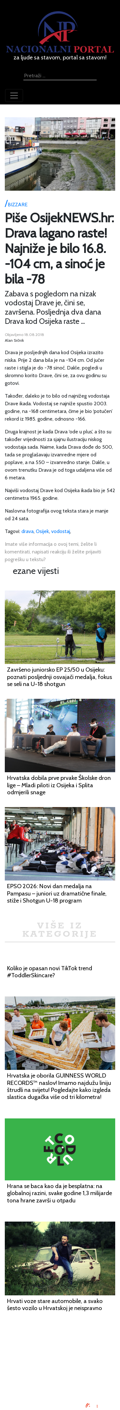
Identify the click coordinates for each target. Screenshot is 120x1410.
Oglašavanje (60, 1355)
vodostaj (60, 531)
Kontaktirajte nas (60, 1378)
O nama (60, 1370)
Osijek (42, 531)
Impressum (60, 1347)
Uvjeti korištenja (60, 1363)
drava (27, 531)
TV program (60, 1386)
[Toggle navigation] (14, 95)
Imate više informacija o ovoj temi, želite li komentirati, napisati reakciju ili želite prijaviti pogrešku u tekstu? (53, 551)
